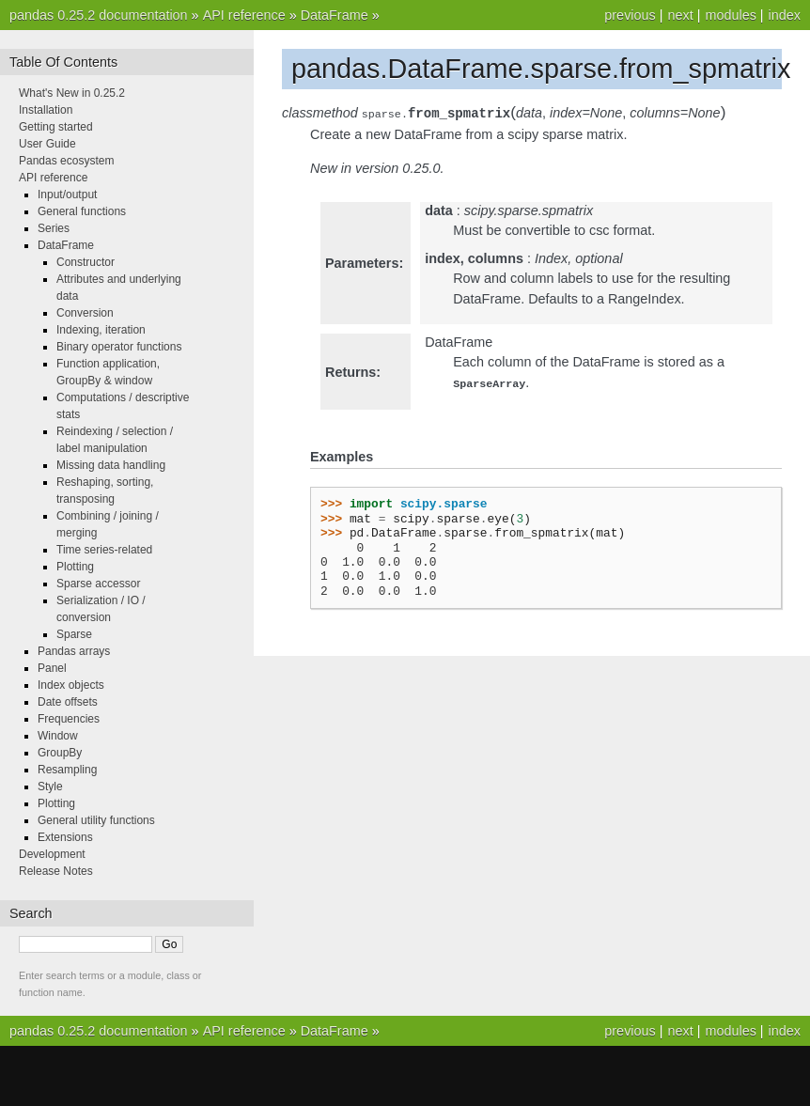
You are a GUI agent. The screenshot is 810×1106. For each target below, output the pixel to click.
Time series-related (104, 549)
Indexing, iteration (101, 329)
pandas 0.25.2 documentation (98, 15)
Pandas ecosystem (66, 160)
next (680, 15)
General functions (82, 211)
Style (50, 786)
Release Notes (56, 871)
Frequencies (69, 718)
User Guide (47, 143)
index (785, 15)
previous (629, 15)
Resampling (67, 769)
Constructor (85, 262)
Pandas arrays (74, 651)
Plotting (75, 566)
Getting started (56, 126)
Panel (52, 668)
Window (58, 735)
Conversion (85, 312)
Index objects (71, 685)
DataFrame (334, 15)
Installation (45, 110)
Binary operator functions (118, 346)
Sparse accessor (98, 583)
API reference (244, 15)
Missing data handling (110, 465)
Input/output (67, 194)
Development (52, 854)
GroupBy (60, 752)
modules (730, 15)
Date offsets (68, 702)
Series (54, 228)
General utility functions (96, 820)
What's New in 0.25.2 (72, 93)
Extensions (65, 837)
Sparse (74, 634)
